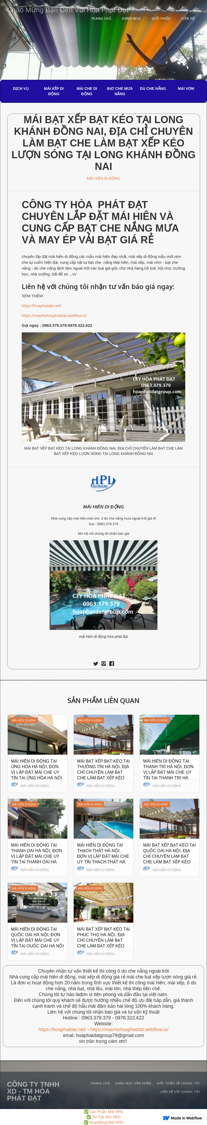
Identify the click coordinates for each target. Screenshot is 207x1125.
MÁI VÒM (186, 88)
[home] (68, 9)
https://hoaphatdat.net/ (41, 305)
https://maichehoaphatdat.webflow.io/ (54, 315)
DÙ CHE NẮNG (153, 88)
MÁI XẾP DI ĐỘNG (54, 91)
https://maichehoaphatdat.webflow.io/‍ (129, 1029)
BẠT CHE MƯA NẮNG (120, 91)
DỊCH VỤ (21, 88)
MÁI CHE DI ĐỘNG (87, 91)
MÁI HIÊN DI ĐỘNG (103, 178)
